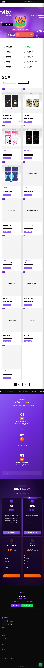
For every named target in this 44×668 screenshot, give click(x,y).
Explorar (7, 24)
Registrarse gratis (12, 532)
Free (3, 630)
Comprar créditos (11, 575)
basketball (4, 638)
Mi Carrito (3, 647)
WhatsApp (18, 24)
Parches (3, 631)
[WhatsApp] (40, 664)
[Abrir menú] (41, 2)
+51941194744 (4, 660)
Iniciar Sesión (4, 649)
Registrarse (4, 651)
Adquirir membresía (32, 532)
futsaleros (4, 633)
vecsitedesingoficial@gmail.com (7, 658)
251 (25, 384)
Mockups (3, 635)
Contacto (3, 652)
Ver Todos (23, 82)
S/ (26, 1)
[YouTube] (11, 624)
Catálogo (16, 605)
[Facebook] (3, 624)
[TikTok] (9, 624)
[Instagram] (6, 624)
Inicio (3, 644)
